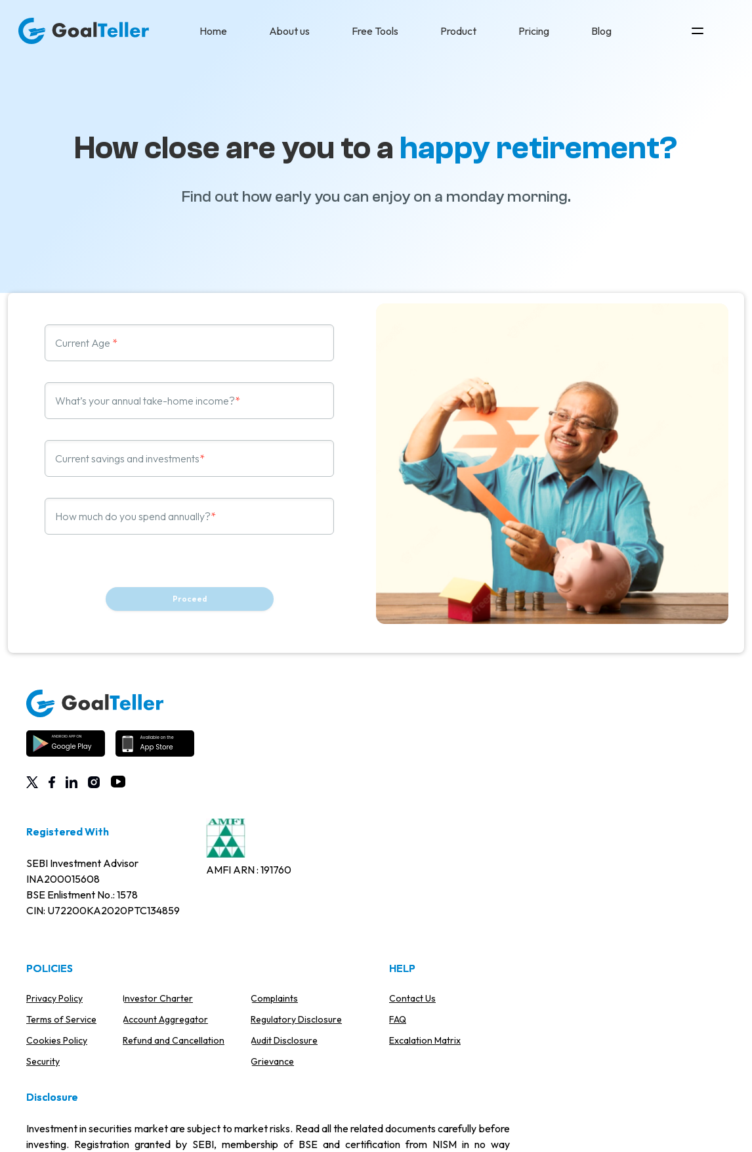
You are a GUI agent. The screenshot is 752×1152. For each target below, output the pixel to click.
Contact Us (412, 998)
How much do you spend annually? (133, 516)
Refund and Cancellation (173, 1040)
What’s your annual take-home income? (145, 400)
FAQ (397, 1019)
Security (43, 1061)
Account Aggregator (165, 1019)
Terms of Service (61, 1019)
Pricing (533, 30)
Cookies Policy (56, 1040)
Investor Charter (158, 998)
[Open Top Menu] (698, 31)
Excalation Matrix (425, 1040)
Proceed (190, 599)
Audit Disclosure (284, 1040)
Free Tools (375, 30)
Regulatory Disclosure (296, 1019)
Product (458, 30)
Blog (601, 30)
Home (213, 30)
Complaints (274, 998)
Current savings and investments (127, 458)
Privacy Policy (54, 998)
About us (289, 30)
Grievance (272, 1061)
